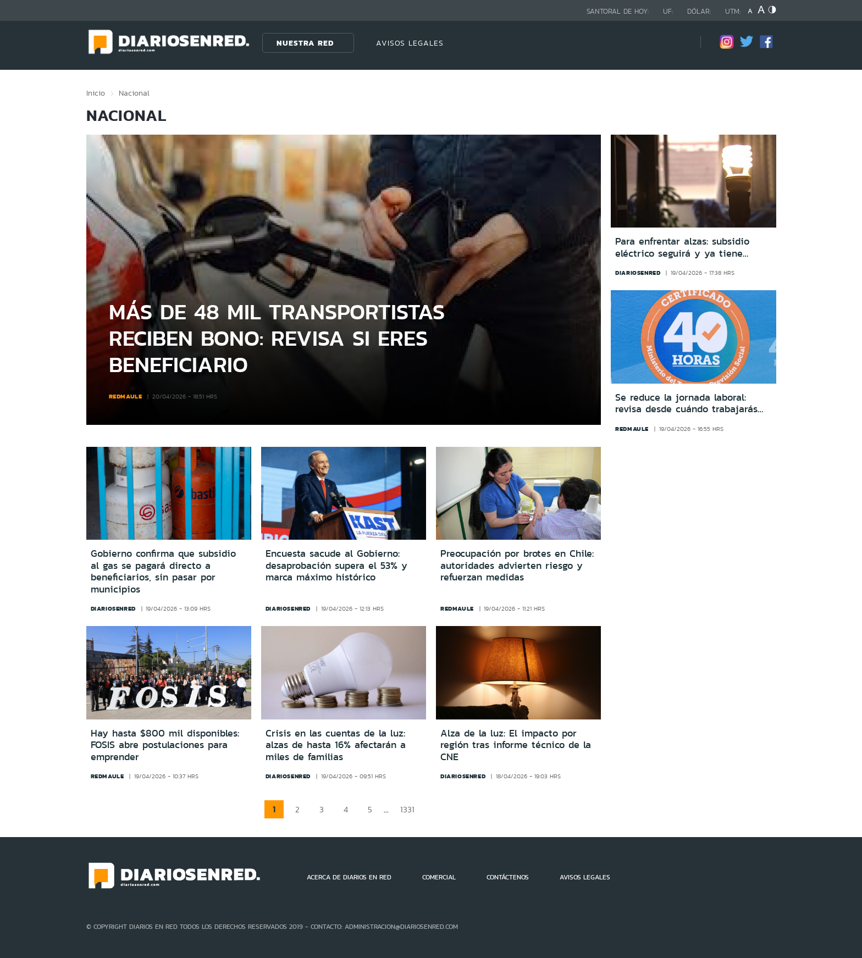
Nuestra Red (305, 43)
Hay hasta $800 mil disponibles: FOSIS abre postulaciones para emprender (165, 745)
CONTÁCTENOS (508, 877)
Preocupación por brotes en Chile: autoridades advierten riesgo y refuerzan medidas (517, 565)
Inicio (95, 93)
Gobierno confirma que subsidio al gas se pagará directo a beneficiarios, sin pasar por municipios (163, 571)
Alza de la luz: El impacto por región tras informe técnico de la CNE (515, 745)
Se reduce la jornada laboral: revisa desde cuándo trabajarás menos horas (686, 404)
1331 (407, 809)
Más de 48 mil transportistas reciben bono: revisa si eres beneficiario (277, 337)
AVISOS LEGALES (410, 42)
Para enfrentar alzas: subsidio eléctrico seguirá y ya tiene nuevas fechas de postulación (682, 247)
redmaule (125, 396)
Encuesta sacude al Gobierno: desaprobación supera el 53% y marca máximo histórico (336, 565)
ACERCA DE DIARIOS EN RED (349, 877)
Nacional (134, 93)
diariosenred (637, 272)
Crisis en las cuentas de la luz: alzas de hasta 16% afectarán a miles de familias (336, 745)
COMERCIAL (439, 877)
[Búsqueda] (675, 42)
